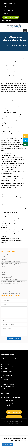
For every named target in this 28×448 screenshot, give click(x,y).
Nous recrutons (14, 416)
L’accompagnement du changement (10, 279)
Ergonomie (5, 377)
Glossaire (16, 423)
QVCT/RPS (5, 379)
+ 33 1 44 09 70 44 (9, 3)
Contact (7, 13)
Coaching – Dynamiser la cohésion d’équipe (12, 266)
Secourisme (6, 391)
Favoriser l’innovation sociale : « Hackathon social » (13, 281)
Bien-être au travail (8, 382)
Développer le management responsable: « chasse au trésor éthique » (14, 276)
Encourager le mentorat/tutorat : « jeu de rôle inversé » (12, 255)
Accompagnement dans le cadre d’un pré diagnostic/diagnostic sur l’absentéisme (11, 264)
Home (14, 43)
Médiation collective (6, 287)
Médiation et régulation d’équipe (9, 291)
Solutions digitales (9, 10)
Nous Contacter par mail (14, 412)
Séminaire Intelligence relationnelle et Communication (11, 284)
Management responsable (9, 386)
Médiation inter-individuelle (8, 289)
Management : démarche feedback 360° (11, 293)
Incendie (5, 388)
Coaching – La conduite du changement (11, 269)
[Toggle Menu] (25, 30)
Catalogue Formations (11, 17)
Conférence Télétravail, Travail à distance (11, 271)
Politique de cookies (7, 444)
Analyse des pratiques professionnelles (11, 261)
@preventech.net (9, 6)
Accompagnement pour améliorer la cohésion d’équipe (12, 258)
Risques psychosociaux (9, 384)
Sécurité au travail (7, 375)
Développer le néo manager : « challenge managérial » (11, 273)
